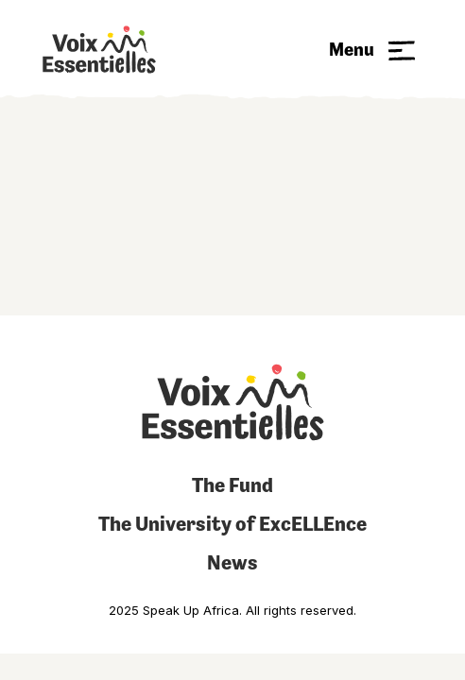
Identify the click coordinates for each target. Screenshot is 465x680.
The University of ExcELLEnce (232, 524)
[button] (372, 49)
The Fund (232, 485)
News (232, 562)
